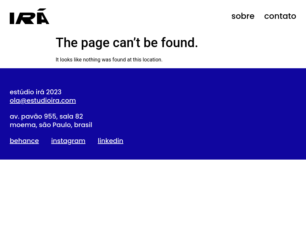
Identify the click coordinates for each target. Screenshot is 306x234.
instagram (68, 140)
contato (280, 16)
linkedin (110, 140)
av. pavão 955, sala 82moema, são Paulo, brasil (51, 120)
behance (24, 140)
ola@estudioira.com (43, 100)
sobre (242, 16)
